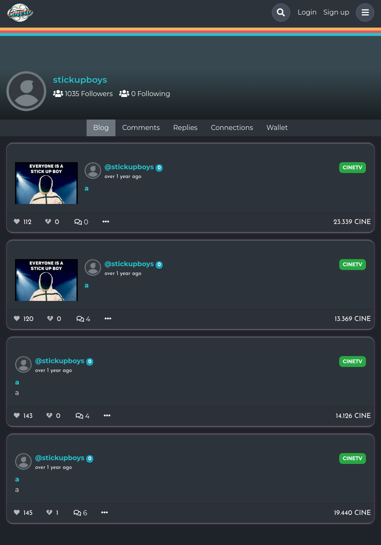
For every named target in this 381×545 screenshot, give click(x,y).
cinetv (353, 167)
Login (307, 12)
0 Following (144, 94)
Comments (141, 128)
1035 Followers (83, 94)
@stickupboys (130, 167)
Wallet (277, 128)
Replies (185, 128)
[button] (363, 12)
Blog (101, 128)
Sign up (336, 12)
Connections (232, 128)
